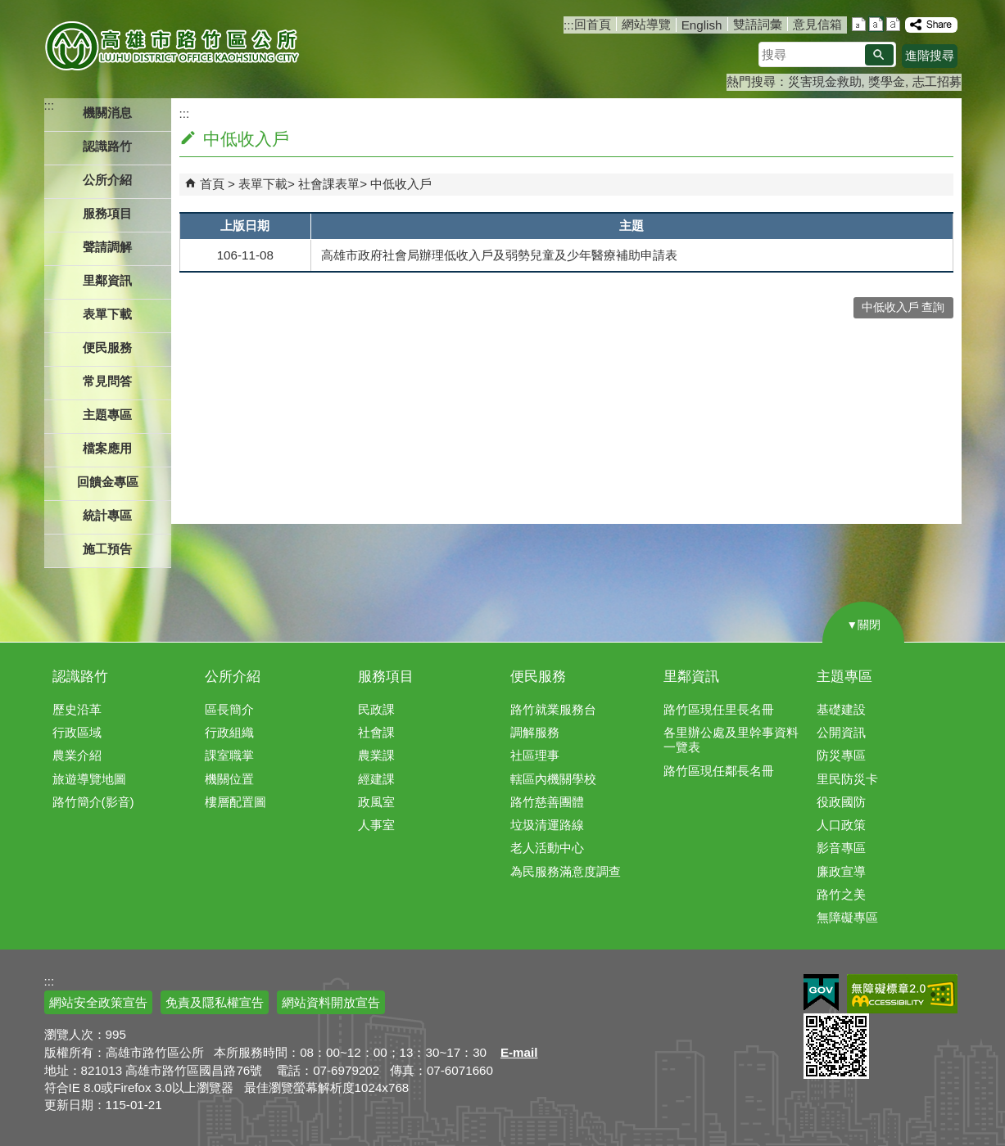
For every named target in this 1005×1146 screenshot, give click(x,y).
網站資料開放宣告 (331, 1002)
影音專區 (841, 848)
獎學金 (886, 81)
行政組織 (229, 732)
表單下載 (262, 184)
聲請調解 (107, 247)
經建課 (376, 779)
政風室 (376, 802)
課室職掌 (229, 755)
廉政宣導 (841, 871)
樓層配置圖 (235, 802)
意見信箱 (817, 24)
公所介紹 (232, 676)
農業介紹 (77, 755)
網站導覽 (646, 24)
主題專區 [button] (107, 415)
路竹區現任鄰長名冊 (718, 771)
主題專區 (844, 676)
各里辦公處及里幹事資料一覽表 (731, 739)
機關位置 (229, 779)
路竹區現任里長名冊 (718, 709)
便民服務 (538, 676)
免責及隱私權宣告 (214, 1002)
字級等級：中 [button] (876, 24)
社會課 (376, 732)
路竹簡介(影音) (93, 802)
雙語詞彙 (757, 24)
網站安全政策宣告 (98, 1002)
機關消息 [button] (107, 113)
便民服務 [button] (107, 347)
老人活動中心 (547, 848)
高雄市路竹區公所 (173, 45)
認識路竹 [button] (107, 146)
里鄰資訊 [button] (107, 280)
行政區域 (77, 732)
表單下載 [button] (107, 314)
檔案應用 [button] (107, 448)
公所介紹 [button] (107, 180)
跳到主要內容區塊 (8, 8)
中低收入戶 (401, 184)
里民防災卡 (847, 779)
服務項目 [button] (107, 213)
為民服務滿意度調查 (565, 871)
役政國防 (841, 802)
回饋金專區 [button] (107, 482)
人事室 (376, 825)
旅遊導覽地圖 (89, 779)
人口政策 (841, 825)
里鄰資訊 (691, 676)
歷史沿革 (77, 709)
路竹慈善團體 (547, 802)
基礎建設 (841, 709)
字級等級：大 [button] (893, 24)
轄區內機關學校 (553, 779)
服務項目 (386, 676)
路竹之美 (841, 894)
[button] (879, 54)
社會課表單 (329, 184)
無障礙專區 (847, 917)
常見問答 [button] (107, 381)
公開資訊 (841, 732)
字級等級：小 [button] (859, 24)
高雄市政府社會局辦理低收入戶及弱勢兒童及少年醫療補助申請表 (499, 255)
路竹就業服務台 (553, 709)
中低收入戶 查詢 (903, 307)
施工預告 (107, 549)
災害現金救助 (825, 81)
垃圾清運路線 (547, 825)
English (701, 25)
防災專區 (841, 755)
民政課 (376, 709)
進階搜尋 (929, 55)
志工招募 (937, 81)
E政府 (821, 992)
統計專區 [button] (107, 515)
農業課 (376, 755)
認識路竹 (80, 676)
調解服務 (534, 732)
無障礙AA (902, 993)
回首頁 (592, 24)
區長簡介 (229, 709)
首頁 (212, 184)
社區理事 (534, 755)
